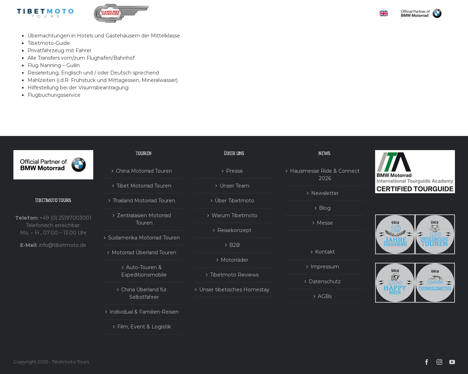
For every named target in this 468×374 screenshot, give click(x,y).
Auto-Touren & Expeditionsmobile (144, 271)
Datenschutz (325, 281)
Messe (325, 223)
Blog (325, 208)
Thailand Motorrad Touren (144, 200)
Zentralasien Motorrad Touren (144, 219)
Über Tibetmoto (234, 200)
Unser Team (234, 186)
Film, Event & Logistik (144, 326)
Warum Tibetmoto (234, 215)
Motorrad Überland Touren (144, 252)
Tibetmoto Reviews (234, 275)
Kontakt (325, 252)
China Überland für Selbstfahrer (144, 293)
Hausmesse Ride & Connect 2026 (325, 175)
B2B (234, 245)
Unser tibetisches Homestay (234, 289)
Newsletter (325, 193)
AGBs (325, 296)
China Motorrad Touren (144, 171)
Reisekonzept (234, 230)
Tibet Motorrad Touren (144, 186)
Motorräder (234, 260)
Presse (234, 171)
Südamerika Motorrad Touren (144, 238)
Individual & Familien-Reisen (144, 312)
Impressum (324, 266)
